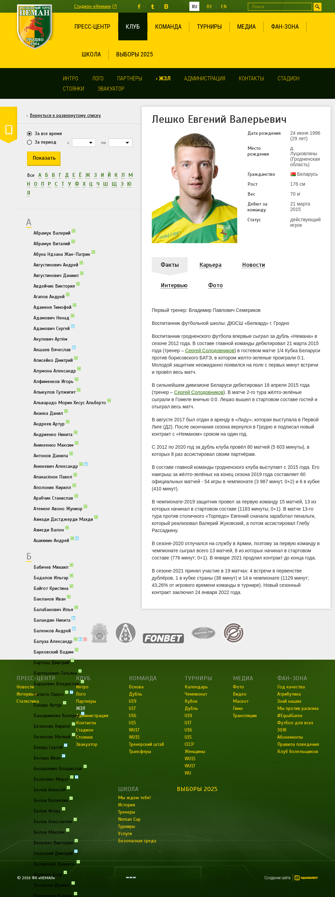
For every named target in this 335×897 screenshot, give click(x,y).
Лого (98, 78)
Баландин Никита (54, 619)
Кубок (191, 701)
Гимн (238, 708)
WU (188, 773)
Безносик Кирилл (54, 725)
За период (45, 142)
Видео (239, 694)
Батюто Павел (53, 693)
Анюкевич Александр (61, 465)
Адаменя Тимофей (55, 306)
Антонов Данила (53, 455)
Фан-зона (285, 26)
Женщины (195, 751)
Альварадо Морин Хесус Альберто (72, 402)
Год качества (291, 687)
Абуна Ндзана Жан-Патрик (64, 253)
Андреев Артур (51, 423)
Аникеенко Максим (56, 444)
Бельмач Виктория (56, 842)
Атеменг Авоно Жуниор (60, 508)
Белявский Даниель (57, 863)
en (224, 7)
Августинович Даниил (58, 275)
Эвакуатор (111, 88)
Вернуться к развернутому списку (65, 115)
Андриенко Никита (55, 434)
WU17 (190, 766)
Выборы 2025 (134, 54)
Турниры (209, 26)
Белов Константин (55, 821)
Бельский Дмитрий (56, 852)
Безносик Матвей (54, 736)
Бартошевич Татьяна (58, 672)
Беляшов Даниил (54, 884)
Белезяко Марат (56, 778)
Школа (91, 54)
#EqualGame (290, 715)
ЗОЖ (281, 730)
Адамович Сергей (54, 328)
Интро (70, 78)
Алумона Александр (57, 370)
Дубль (191, 708)
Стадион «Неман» (92, 6)
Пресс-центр (92, 26)
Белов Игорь (49, 810)
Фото (238, 687)
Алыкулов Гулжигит (57, 391)
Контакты (251, 78)
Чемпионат (196, 694)
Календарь (196, 687)
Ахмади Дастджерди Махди (66, 518)
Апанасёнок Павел (55, 476)
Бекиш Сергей (50, 746)
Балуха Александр (60, 640)
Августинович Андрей (58, 264)
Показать (44, 158)
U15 (188, 737)
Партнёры (129, 78)
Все (31, 175)
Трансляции (245, 715)
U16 (188, 730)
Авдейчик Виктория (57, 285)
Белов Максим (51, 831)
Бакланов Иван (52, 598)
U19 (188, 715)
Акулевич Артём (50, 339)
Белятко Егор (50, 874)
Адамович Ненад (54, 317)
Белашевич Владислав (60, 768)
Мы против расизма (298, 708)
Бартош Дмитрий (54, 662)
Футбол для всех (295, 723)
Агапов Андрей (51, 296)
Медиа (246, 26)
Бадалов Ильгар (53, 577)
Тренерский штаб (146, 744)
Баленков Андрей (55, 630)
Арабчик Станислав (56, 497)
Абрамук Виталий (54, 243)
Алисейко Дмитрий (56, 359)
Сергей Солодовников (209, 350)
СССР (189, 744)
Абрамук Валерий (54, 232)
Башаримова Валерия (59, 715)
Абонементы (290, 737)
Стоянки (73, 88)
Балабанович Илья (56, 609)
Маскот (241, 701)
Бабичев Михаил (53, 566)
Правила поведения (298, 744)
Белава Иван (49, 757)
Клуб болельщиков (297, 751)
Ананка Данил (51, 412)
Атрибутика (289, 694)
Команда (168, 26)
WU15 (190, 759)
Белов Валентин (53, 799)
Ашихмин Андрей (56, 540)
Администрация (204, 78)
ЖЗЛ (165, 78)
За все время (48, 133)
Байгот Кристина (53, 587)
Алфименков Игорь (56, 381)
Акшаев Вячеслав (55, 349)
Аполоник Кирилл (55, 487)
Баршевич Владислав (59, 683)
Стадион (288, 78)
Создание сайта (277, 877)
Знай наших (289, 701)
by (209, 7)
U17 (188, 723)
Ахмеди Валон (51, 529)
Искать (317, 7)
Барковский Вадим (56, 651)
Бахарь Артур (50, 704)
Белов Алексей (52, 789)
